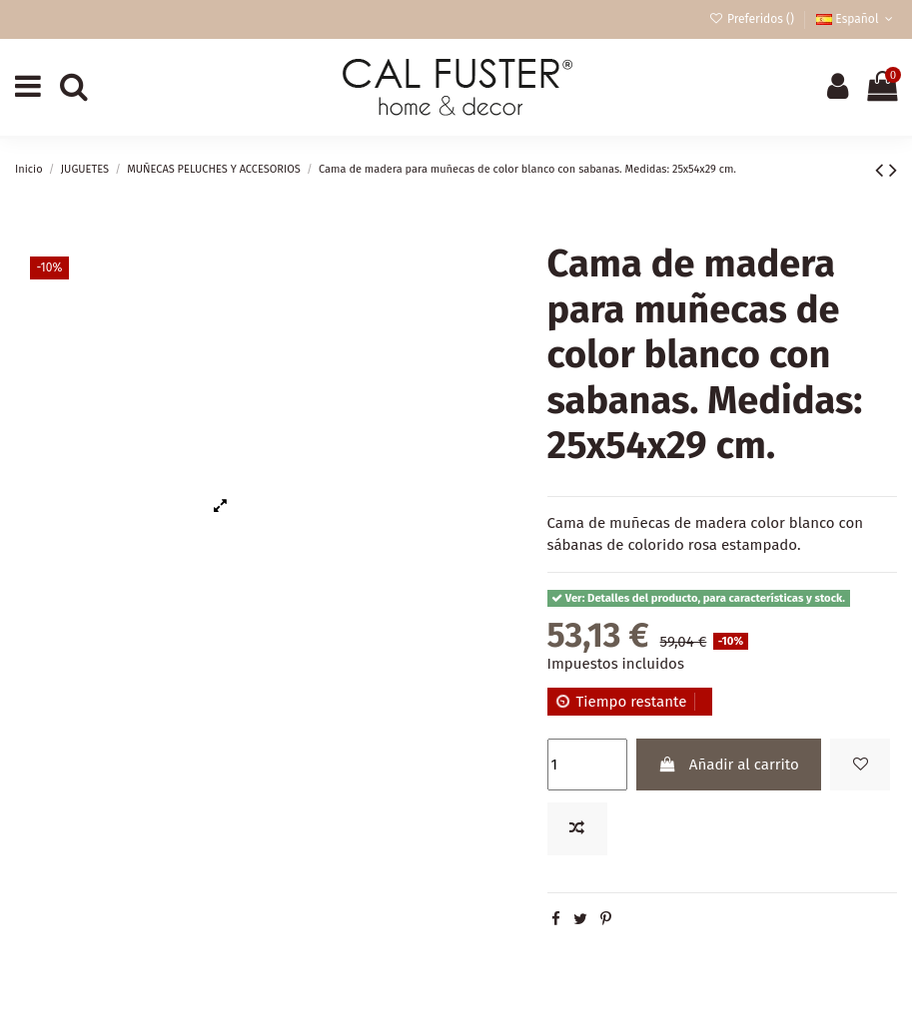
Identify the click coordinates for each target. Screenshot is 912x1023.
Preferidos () (752, 19)
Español (856, 19)
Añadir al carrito (728, 764)
